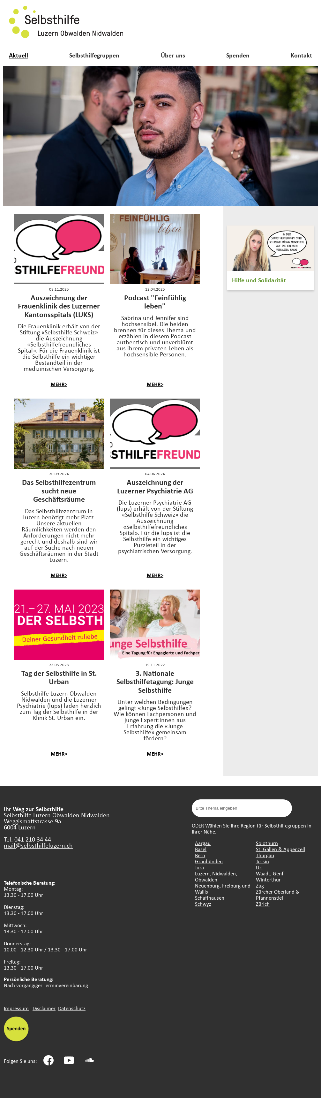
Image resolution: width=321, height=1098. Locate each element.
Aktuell (18, 55)
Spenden (238, 55)
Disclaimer (44, 1008)
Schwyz (203, 903)
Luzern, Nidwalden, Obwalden (216, 876)
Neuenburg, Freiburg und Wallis (222, 888)
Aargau (203, 843)
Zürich (263, 903)
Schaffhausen (209, 897)
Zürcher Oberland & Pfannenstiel (278, 894)
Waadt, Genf (269, 873)
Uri (259, 867)
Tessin (262, 861)
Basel (200, 849)
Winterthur (268, 879)
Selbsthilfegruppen (94, 55)
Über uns (173, 55)
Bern (200, 855)
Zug (260, 885)
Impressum (16, 1008)
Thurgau (265, 855)
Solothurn (267, 843)
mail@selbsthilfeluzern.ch (38, 845)
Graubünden (209, 861)
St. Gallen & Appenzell (280, 849)
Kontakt (301, 55)
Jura (199, 867)
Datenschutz (72, 1008)
